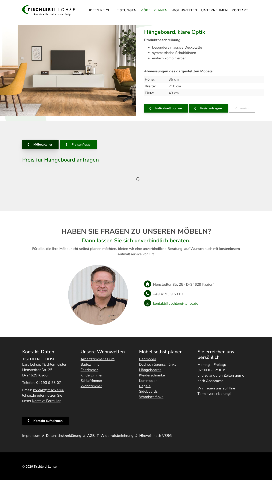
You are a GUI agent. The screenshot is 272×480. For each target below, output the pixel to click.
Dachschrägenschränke (157, 364)
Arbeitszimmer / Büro (98, 359)
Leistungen (125, 10)
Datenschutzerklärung (63, 435)
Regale (145, 386)
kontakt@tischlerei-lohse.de (175, 303)
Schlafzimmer (91, 380)
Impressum (31, 435)
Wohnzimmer (91, 386)
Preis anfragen (211, 108)
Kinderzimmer (92, 375)
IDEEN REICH (100, 10)
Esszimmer (89, 369)
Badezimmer (91, 364)
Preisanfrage (81, 144)
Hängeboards (150, 369)
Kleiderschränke (152, 375)
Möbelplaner (42, 144)
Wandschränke (151, 396)
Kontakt (240, 10)
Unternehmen (214, 10)
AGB (91, 435)
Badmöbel (147, 359)
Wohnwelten (184, 10)
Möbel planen (153, 10)
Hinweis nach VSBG (155, 435)
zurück (244, 108)
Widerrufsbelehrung (117, 435)
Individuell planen (168, 108)
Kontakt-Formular (46, 400)
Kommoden (148, 380)
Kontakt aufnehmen (48, 421)
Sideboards (148, 391)
